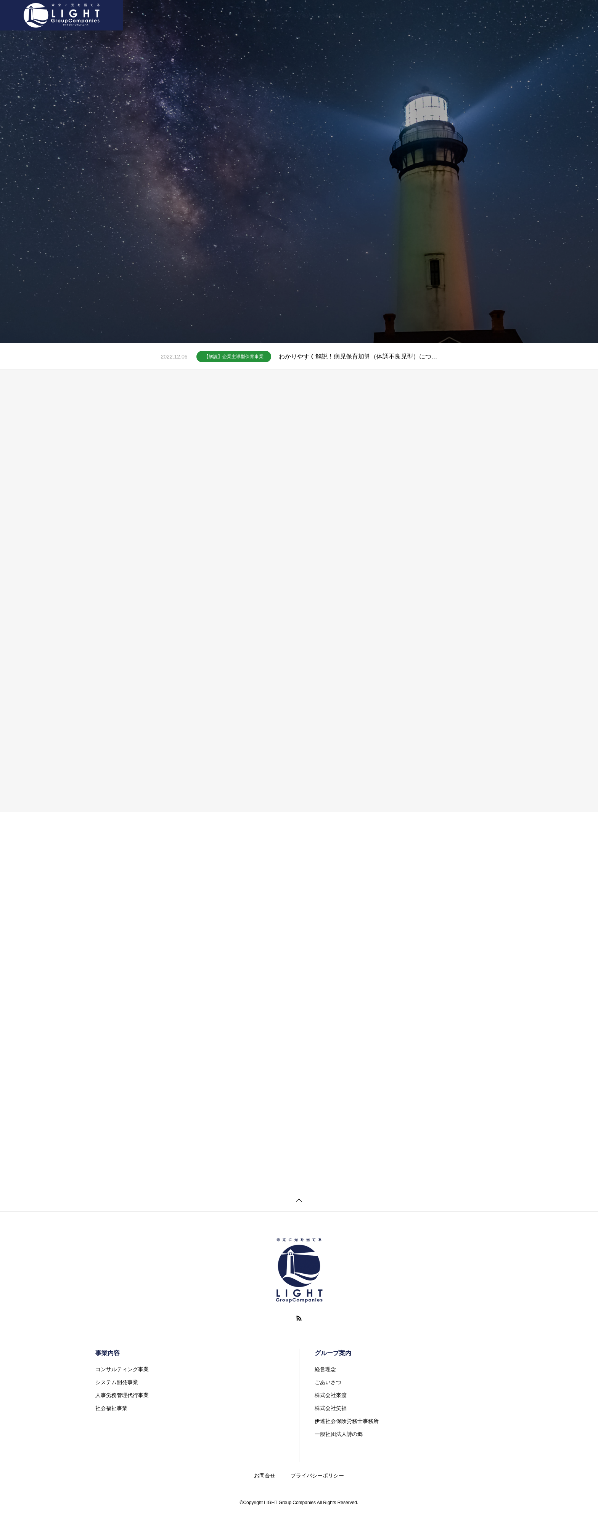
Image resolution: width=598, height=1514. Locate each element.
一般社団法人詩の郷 (339, 1434)
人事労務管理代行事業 (122, 1395)
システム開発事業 (116, 1382)
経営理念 (325, 1369)
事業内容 (254, 15)
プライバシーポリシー (317, 1475)
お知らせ (338, 15)
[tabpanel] (299, 171)
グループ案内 (296, 15)
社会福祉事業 (111, 1408)
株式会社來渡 (331, 1395)
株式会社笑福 (331, 1408)
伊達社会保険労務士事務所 (347, 1421)
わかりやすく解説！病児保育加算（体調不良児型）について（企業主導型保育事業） (358, 356)
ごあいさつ (328, 1382)
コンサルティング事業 (122, 1369)
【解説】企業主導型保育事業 (234, 356)
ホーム (220, 15)
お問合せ (375, 15)
